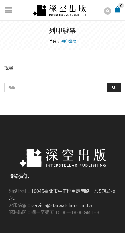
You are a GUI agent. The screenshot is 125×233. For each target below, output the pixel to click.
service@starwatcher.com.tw (61, 205)
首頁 (52, 41)
